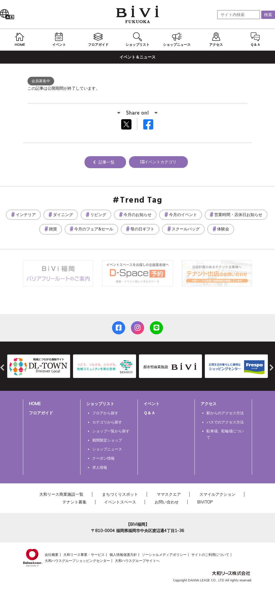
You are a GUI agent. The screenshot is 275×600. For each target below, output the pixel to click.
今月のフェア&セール (93, 229)
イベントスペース (120, 502)
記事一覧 (107, 162)
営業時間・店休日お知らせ (238, 214)
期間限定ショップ (107, 440)
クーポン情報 (103, 458)
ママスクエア (169, 494)
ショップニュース (107, 449)
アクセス (209, 403)
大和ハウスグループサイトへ (137, 560)
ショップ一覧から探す (110, 431)
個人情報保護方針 (123, 554)
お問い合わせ (167, 502)
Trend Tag (141, 200)
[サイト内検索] (238, 14)
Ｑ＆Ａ (149, 412)
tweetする (127, 124)
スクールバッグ (186, 229)
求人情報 (99, 467)
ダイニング (63, 214)
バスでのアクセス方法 (225, 422)
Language (8, 14)
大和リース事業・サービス (84, 554)
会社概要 (51, 554)
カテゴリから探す (107, 422)
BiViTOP (205, 502)
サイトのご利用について (210, 554)
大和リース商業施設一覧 (61, 494)
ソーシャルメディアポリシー (164, 554)
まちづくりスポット (120, 494)
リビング (98, 214)
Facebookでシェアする (152, 125)
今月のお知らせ (137, 214)
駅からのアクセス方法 (225, 413)
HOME (35, 403)
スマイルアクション (217, 494)
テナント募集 (74, 502)
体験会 (223, 229)
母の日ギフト (142, 229)
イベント (152, 403)
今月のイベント (183, 214)
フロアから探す (105, 413)
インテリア (26, 214)
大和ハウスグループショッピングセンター (77, 560)
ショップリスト (100, 403)
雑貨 (53, 229)
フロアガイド (41, 412)
